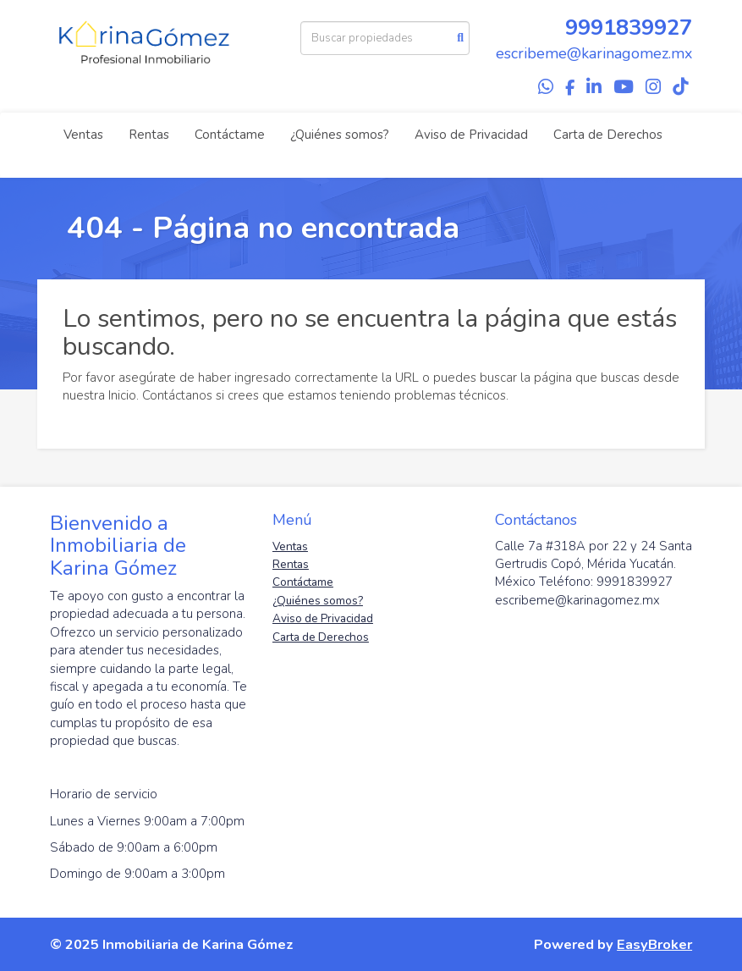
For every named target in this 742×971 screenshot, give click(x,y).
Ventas (83, 134)
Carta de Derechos (607, 134)
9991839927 (628, 27)
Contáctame (230, 134)
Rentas (149, 134)
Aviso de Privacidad (471, 134)
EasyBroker (654, 944)
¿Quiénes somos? (339, 134)
